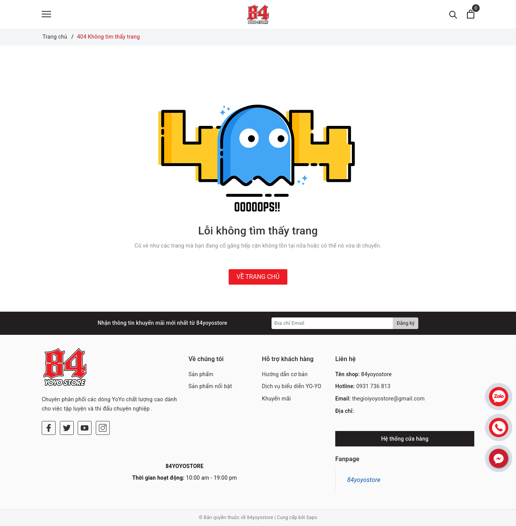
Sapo (311, 518)
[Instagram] (103, 397)
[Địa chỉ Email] (332, 323)
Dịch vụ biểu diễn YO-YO (291, 387)
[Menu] (46, 14)
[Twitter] (67, 397)
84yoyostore (363, 480)
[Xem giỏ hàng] (470, 14)
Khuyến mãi (276, 399)
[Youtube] (85, 397)
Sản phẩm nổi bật (210, 387)
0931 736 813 (373, 387)
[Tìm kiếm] (453, 14)
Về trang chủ (257, 277)
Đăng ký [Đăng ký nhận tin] (405, 323)
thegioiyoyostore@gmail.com (388, 399)
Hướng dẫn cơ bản (284, 375)
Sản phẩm (201, 375)
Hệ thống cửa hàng (405, 439)
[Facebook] (49, 397)
